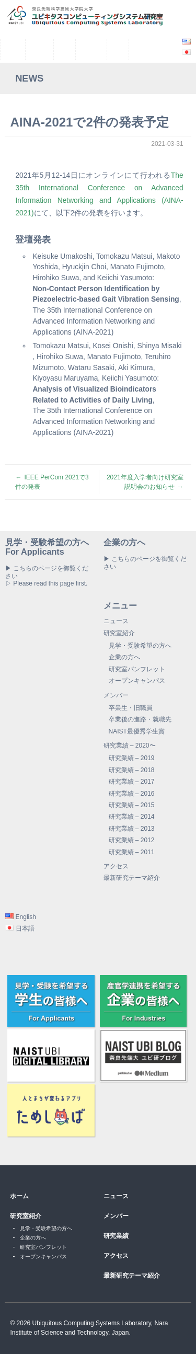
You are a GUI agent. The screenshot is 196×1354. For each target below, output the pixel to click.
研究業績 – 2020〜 (129, 745)
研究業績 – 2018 (132, 770)
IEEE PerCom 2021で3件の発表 (51, 482)
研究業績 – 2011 (132, 852)
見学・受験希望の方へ (140, 645)
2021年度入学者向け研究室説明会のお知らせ (145, 482)
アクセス (116, 866)
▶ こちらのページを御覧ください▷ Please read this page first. (46, 576)
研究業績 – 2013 (132, 828)
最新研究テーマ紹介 (131, 877)
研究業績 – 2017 (132, 781)
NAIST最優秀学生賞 (137, 731)
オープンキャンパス (137, 680)
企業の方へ (124, 657)
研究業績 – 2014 (132, 816)
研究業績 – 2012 (132, 840)
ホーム (19, 1196)
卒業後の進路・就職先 (140, 719)
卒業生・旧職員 (131, 708)
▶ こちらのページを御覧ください (145, 562)
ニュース (116, 621)
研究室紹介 (119, 633)
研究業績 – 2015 (132, 805)
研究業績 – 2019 (132, 758)
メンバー (116, 695)
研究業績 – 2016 (132, 793)
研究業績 (116, 1236)
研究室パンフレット (137, 669)
